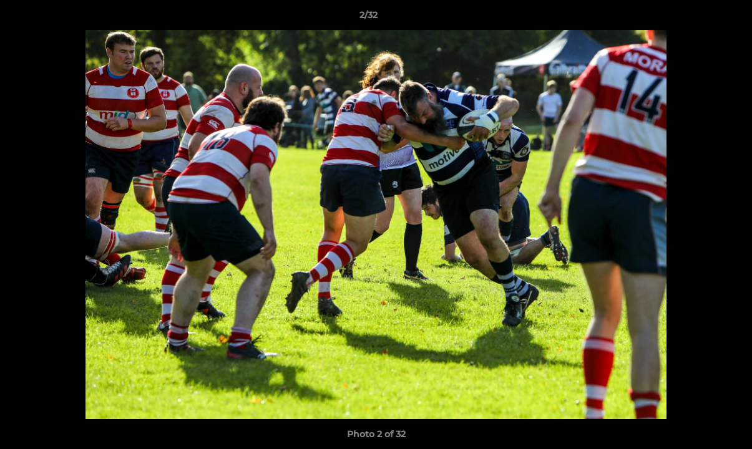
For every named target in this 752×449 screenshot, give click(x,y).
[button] (699, 18)
